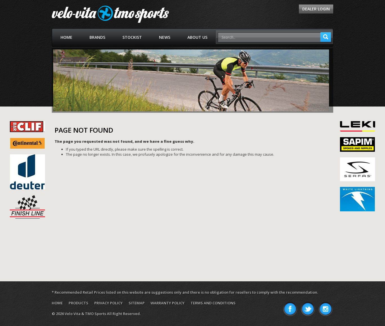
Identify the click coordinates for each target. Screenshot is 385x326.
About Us (197, 37)
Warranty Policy (168, 302)
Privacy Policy (108, 302)
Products (78, 302)
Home (66, 37)
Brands (97, 37)
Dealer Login (316, 9)
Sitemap (137, 302)
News (164, 37)
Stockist (132, 37)
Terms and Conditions (213, 302)
